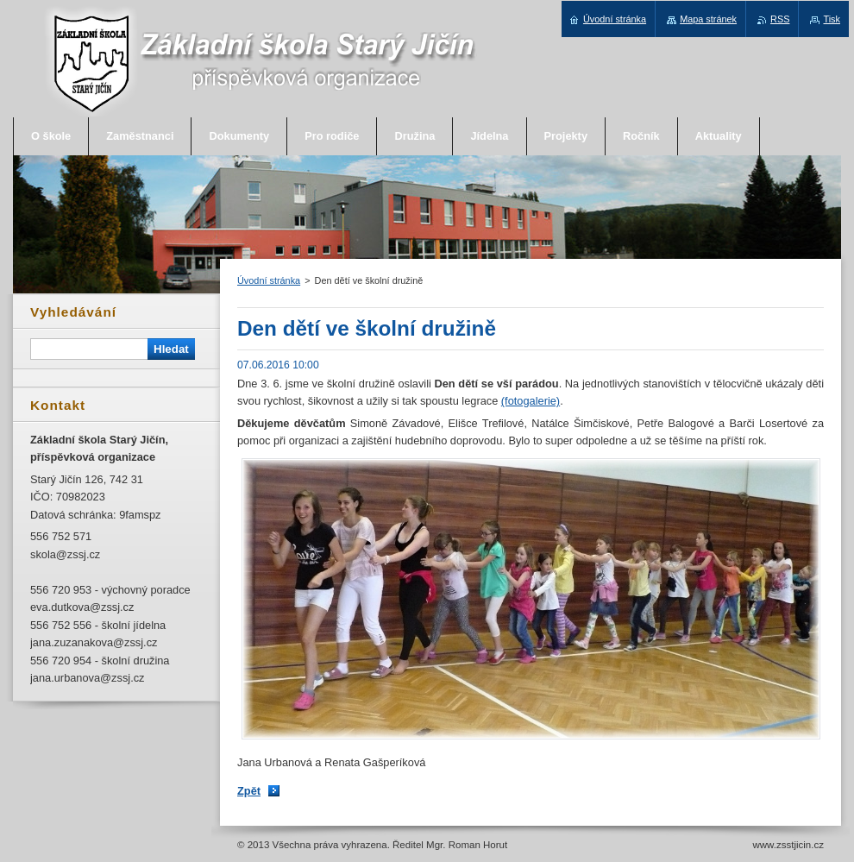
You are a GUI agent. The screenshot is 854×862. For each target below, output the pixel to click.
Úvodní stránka (268, 280)
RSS (779, 19)
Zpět (249, 790)
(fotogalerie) (530, 400)
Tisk (831, 19)
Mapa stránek (708, 19)
